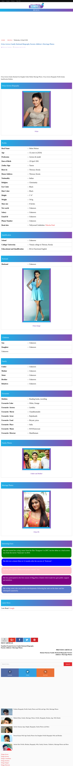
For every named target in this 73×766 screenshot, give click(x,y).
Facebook (10, 666)
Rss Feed (45, 666)
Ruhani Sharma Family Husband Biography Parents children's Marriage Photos (56, 647)
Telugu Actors (4, 747)
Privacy (13, 1)
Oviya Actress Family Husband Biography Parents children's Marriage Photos (27, 44)
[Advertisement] (36, 25)
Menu (36, 10)
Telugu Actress (5, 749)
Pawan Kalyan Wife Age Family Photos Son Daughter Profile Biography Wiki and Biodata (37, 729)
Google (11, 608)
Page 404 (18, 1)
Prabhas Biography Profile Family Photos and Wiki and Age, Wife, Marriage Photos (35, 702)
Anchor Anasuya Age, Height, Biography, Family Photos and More (31, 720)
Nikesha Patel (50, 225)
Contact (7, 1)
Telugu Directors (5, 758)
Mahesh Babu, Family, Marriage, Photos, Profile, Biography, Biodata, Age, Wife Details (36, 711)
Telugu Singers (5, 756)
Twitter (28, 666)
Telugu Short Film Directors (8, 760)
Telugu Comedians (6, 752)
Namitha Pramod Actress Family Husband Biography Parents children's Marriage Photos (17, 647)
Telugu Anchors (5, 754)
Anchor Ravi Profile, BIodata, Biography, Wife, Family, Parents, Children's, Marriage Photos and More (41, 737)
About (3, 1)
